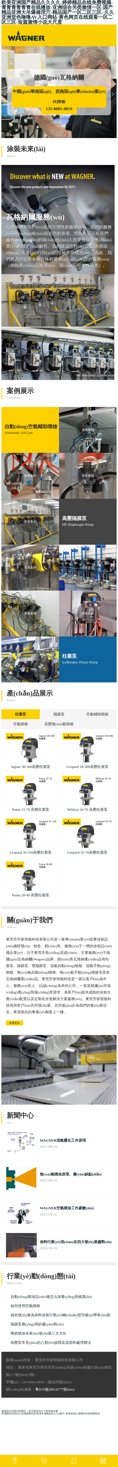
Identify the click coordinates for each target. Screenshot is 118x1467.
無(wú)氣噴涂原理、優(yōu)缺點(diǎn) (71, 1226)
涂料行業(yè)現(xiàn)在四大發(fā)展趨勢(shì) (76, 1294)
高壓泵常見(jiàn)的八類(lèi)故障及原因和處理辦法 (51, 1395)
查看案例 (87, 429)
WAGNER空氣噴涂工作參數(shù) (67, 1260)
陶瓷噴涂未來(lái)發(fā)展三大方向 (38, 1386)
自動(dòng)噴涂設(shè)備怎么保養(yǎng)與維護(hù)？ (51, 1349)
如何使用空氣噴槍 (25, 1358)
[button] (54, 135)
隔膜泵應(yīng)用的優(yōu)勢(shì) (37, 1376)
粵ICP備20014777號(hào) (55, 1442)
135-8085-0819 (59, 108)
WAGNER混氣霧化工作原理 (63, 1193)
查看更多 (18, 1075)
